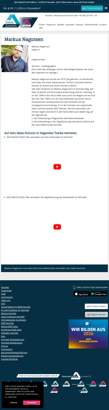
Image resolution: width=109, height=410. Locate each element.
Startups (79, 24)
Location (103, 24)
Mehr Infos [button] (12, 397)
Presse (4, 346)
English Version (96, 314)
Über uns (5, 300)
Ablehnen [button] (13, 402)
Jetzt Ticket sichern (96, 306)
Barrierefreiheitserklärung (14, 352)
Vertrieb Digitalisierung (12, 339)
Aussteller (70, 24)
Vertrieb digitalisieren (12, 342)
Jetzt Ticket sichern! (92, 8)
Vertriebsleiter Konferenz (13, 319)
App (3, 336)
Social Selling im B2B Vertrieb (15, 306)
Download (6, 290)
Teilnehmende (91, 24)
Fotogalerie (6, 349)
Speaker (60, 24)
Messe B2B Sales (9, 326)
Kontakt (5, 287)
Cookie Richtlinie (9, 359)
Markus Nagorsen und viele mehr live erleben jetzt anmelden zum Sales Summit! (44, 268)
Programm (51, 24)
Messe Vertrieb (8, 313)
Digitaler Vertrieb (9, 332)
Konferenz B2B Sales (11, 329)
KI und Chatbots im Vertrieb (15, 310)
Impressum (7, 297)
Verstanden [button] (31, 402)
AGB (3, 293)
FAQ (41, 28)
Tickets (41, 24)
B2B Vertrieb (7, 323)
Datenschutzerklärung (12, 355)
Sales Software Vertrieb (13, 316)
